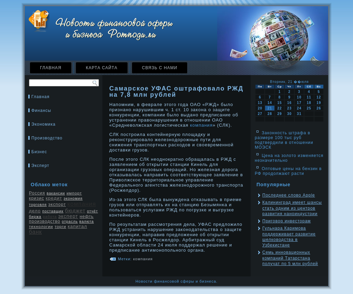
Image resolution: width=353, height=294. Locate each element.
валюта (86, 221)
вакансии (56, 193)
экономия (73, 198)
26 (318, 108)
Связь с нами (160, 67)
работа (50, 216)
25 (309, 108)
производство (44, 221)
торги (60, 226)
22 (279, 108)
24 (299, 108)
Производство (46, 138)
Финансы (41, 110)
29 (279, 114)
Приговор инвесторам (286, 221)
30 (289, 114)
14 (270, 103)
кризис (36, 198)
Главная (50, 67)
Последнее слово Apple (288, 195)
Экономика (43, 124)
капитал (77, 226)
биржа (35, 216)
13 (260, 103)
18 (309, 103)
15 (279, 103)
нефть (87, 216)
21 (270, 108)
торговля (38, 204)
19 (318, 103)
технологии (41, 226)
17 (299, 103)
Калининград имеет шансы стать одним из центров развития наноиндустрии (292, 208)
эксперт (68, 216)
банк (35, 232)
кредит (54, 198)
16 (289, 103)
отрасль (70, 221)
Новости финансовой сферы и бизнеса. (176, 281)
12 (318, 97)
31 (299, 114)
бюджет (75, 210)
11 (309, 97)
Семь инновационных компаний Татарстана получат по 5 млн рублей (290, 258)
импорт (74, 193)
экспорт (57, 204)
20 (260, 108)
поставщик (52, 211)
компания (81, 204)
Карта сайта (102, 67)
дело (35, 210)
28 (270, 114)
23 (289, 108)
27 (260, 114)
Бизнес (39, 151)
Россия (37, 193)
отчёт (92, 211)
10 (299, 97)
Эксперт (40, 165)
